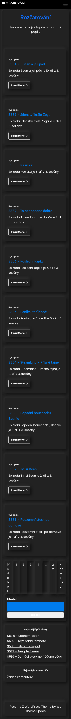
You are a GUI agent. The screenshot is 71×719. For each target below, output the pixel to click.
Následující (61, 576)
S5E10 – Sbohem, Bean (23, 636)
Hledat (12, 599)
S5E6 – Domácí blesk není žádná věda (34, 657)
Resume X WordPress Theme (30, 707)
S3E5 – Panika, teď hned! (27, 312)
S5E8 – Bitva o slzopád (23, 646)
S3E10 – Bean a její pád (26, 64)
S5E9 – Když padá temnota (26, 641)
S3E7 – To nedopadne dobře (30, 211)
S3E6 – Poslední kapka (26, 261)
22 (53, 567)
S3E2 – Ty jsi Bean (22, 469)
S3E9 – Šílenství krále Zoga (29, 114)
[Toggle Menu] (65, 4)
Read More (19, 85)
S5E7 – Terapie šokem (23, 651)
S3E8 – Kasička (20, 165)
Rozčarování (13, 3)
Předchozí (8, 578)
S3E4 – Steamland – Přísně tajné (33, 362)
